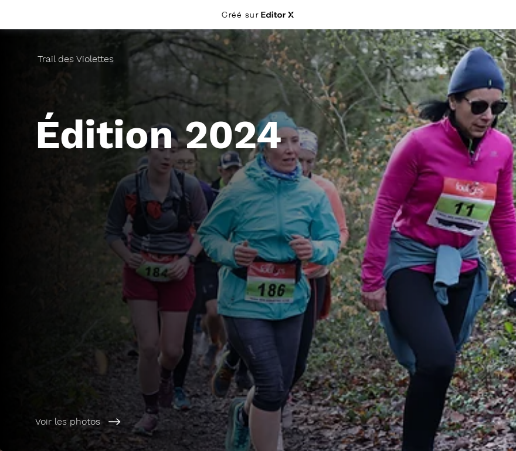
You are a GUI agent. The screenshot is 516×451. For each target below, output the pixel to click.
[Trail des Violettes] (76, 58)
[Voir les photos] (143, 421)
